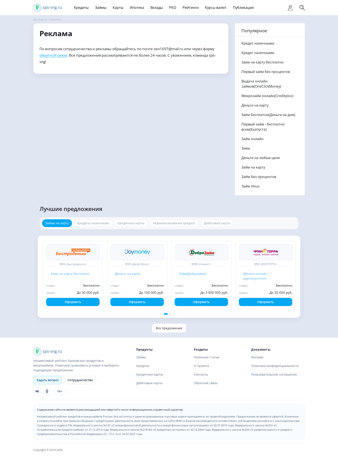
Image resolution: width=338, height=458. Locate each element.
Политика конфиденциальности (275, 366)
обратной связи (53, 55)
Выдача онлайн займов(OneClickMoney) (261, 84)
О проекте (201, 366)
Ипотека (137, 7)
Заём (245, 148)
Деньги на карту (255, 105)
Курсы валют (216, 7)
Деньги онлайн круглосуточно (255, 275)
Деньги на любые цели (260, 157)
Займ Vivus (250, 186)
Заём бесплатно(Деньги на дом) (268, 114)
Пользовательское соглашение (274, 374)
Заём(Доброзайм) (192, 273)
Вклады (156, 7)
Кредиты (81, 7)
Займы (100, 7)
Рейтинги (191, 7)
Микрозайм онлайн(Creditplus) (267, 95)
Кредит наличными (257, 43)
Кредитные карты (149, 374)
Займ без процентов (258, 176)
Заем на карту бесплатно (262, 62)
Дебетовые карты (149, 383)
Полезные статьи (206, 357)
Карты (118, 7)
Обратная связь (206, 383)
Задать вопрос (47, 380)
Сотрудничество (80, 380)
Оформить (73, 302)
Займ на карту (253, 167)
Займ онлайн (252, 138)
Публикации (243, 7)
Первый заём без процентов (265, 71)
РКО (172, 7)
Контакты (201, 374)
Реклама (257, 357)
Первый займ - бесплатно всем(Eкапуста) (263, 127)
